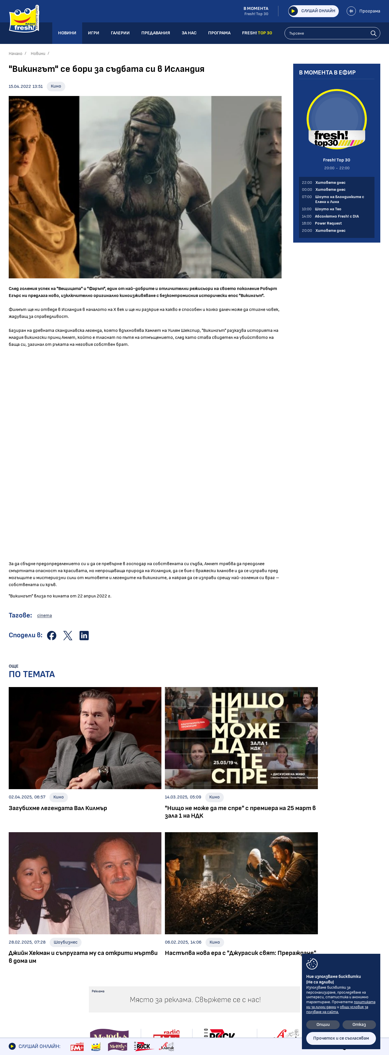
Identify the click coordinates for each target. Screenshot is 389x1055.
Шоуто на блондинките (34, 1002)
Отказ (359, 1024)
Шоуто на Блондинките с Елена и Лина (114, 948)
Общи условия (303, 945)
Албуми (176, 945)
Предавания (103, 936)
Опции (323, 1024)
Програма (363, 11)
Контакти (298, 936)
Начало (15, 53)
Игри (226, 936)
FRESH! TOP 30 (238, 985)
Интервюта (22, 961)
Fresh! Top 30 (100, 983)
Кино (56, 86)
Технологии (21, 978)
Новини (38, 53)
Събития (179, 961)
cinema (44, 615)
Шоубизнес (21, 953)
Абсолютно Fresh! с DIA (111, 967)
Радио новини (23, 945)
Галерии (179, 936)
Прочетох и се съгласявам (341, 1038)
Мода (14, 986)
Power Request (102, 975)
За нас (228, 965)
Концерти (180, 953)
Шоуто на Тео (102, 959)
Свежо (15, 994)
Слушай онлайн (309, 11)
